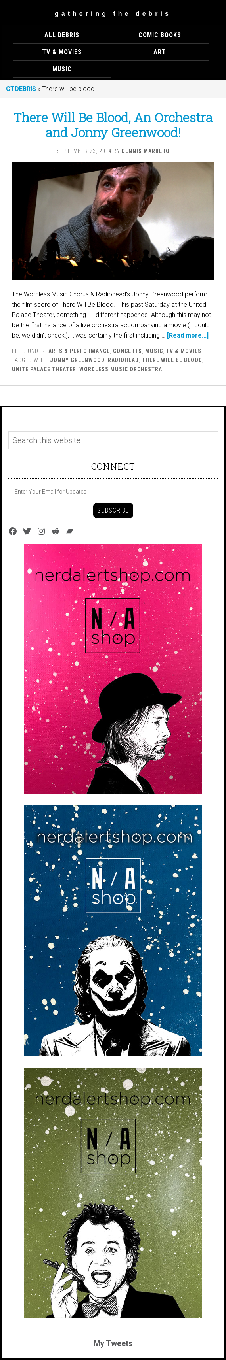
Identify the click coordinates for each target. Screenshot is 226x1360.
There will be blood (172, 360)
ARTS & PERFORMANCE (79, 351)
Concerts (127, 351)
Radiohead (123, 360)
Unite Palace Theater (44, 369)
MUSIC (154, 351)
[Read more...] (188, 335)
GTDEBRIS (21, 88)
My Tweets (113, 1343)
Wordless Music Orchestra (120, 369)
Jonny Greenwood (77, 360)
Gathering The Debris (113, 13)
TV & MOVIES (183, 351)
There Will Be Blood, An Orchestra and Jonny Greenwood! (113, 125)
